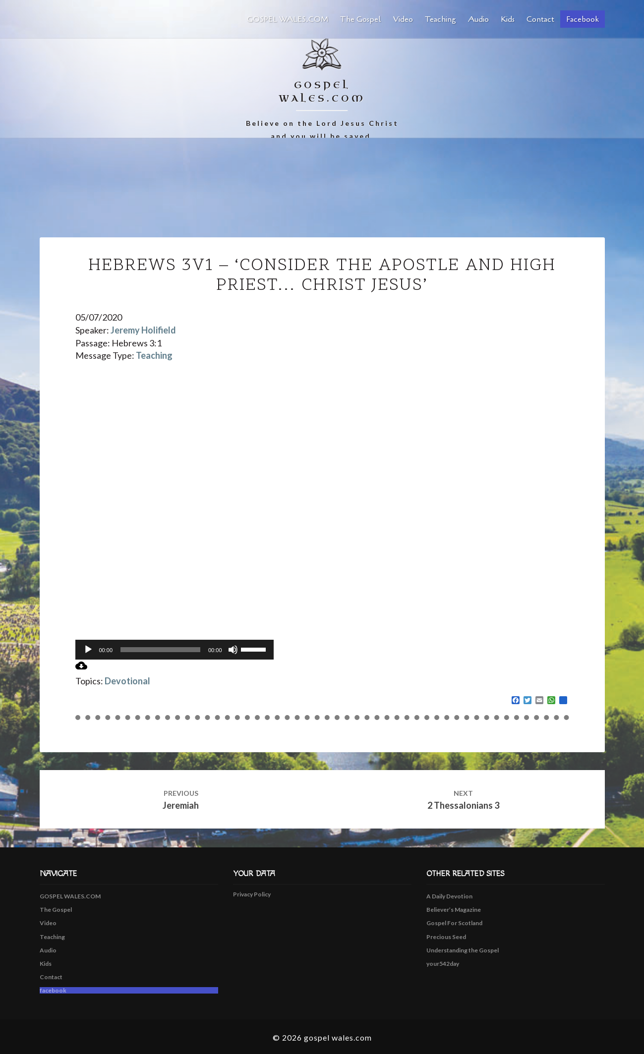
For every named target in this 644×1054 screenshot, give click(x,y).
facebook (582, 19)
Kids (508, 19)
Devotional (127, 680)
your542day (442, 963)
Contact (540, 19)
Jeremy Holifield (143, 330)
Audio (478, 19)
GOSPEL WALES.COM (287, 19)
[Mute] (233, 650)
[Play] (88, 650)
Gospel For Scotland (454, 923)
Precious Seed (446, 937)
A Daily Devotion (449, 896)
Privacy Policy (252, 894)
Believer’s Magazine (453, 909)
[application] (174, 650)
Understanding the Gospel (462, 950)
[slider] (160, 649)
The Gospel (360, 19)
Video (403, 19)
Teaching (440, 19)
